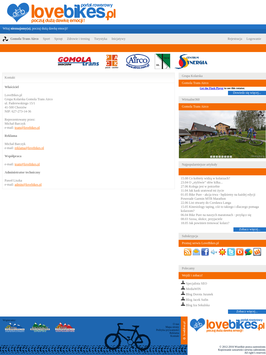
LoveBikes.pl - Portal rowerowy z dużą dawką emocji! (61, 12)
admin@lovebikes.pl (28, 184)
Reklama (174, 332)
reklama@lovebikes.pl (29, 148)
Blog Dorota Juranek (199, 294)
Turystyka (100, 39)
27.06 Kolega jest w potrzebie (200, 186)
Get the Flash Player (211, 88)
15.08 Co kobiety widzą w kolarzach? (205, 178)
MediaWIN (193, 289)
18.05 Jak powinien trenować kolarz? (205, 223)
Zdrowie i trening (78, 39)
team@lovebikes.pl (27, 128)
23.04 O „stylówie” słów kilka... (202, 182)
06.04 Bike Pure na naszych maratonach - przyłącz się (216, 215)
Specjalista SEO (196, 283)
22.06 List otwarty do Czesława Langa (206, 203)
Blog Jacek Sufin (197, 300)
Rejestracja (235, 39)
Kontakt (174, 335)
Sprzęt (58, 39)
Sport (46, 39)
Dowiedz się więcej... (247, 93)
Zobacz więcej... (250, 229)
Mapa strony (172, 326)
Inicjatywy (118, 39)
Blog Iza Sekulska (198, 305)
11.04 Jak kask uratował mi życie (202, 190)
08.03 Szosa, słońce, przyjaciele (201, 219)
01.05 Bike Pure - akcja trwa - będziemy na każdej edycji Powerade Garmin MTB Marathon (218, 197)
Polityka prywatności (167, 329)
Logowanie (253, 39)
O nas (176, 323)
